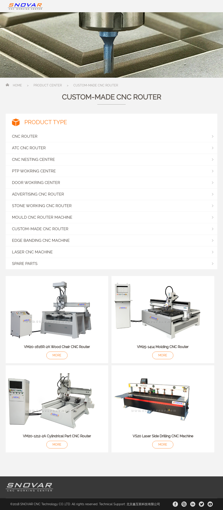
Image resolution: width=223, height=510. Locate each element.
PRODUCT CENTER (48, 85)
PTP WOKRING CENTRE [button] (112, 171)
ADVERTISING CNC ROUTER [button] (112, 194)
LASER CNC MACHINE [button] (112, 252)
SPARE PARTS (24, 263)
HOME (17, 85)
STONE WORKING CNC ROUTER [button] (112, 205)
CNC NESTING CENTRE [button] (112, 159)
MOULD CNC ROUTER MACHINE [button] (112, 217)
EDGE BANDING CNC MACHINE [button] (112, 240)
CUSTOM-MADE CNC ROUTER (95, 85)
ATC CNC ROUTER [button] (112, 148)
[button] (112, 264)
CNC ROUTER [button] (112, 136)
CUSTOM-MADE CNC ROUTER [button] (112, 229)
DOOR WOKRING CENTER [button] (112, 182)
